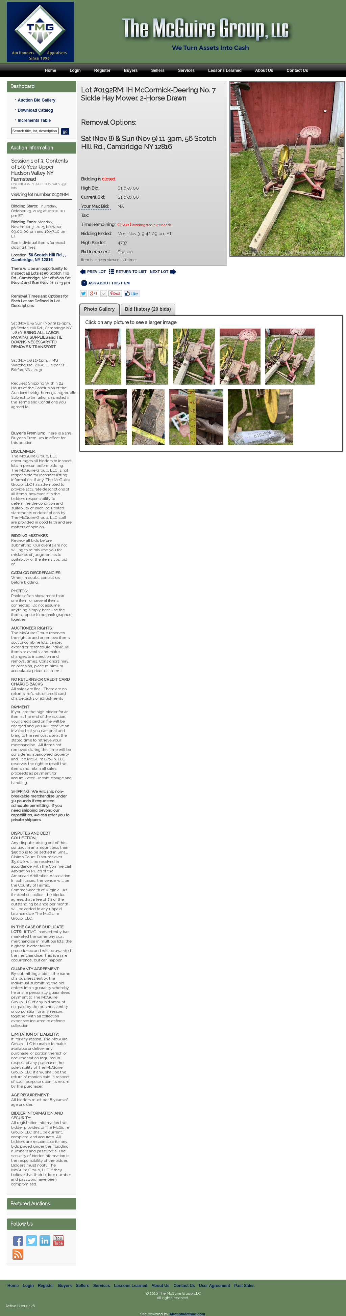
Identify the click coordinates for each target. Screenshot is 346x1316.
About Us (264, 70)
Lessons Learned (225, 70)
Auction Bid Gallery (36, 100)
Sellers (158, 70)
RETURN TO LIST (128, 271)
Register (102, 70)
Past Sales (244, 1285)
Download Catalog (35, 110)
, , (38, 257)
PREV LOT (93, 271)
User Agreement (214, 1285)
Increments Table (34, 120)
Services (186, 70)
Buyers (131, 70)
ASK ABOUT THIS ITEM (105, 283)
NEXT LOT (163, 271)
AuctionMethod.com (187, 1314)
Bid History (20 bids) (148, 309)
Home (50, 70)
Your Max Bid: (95, 206)
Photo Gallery (99, 309)
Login (75, 70)
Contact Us (297, 70)
